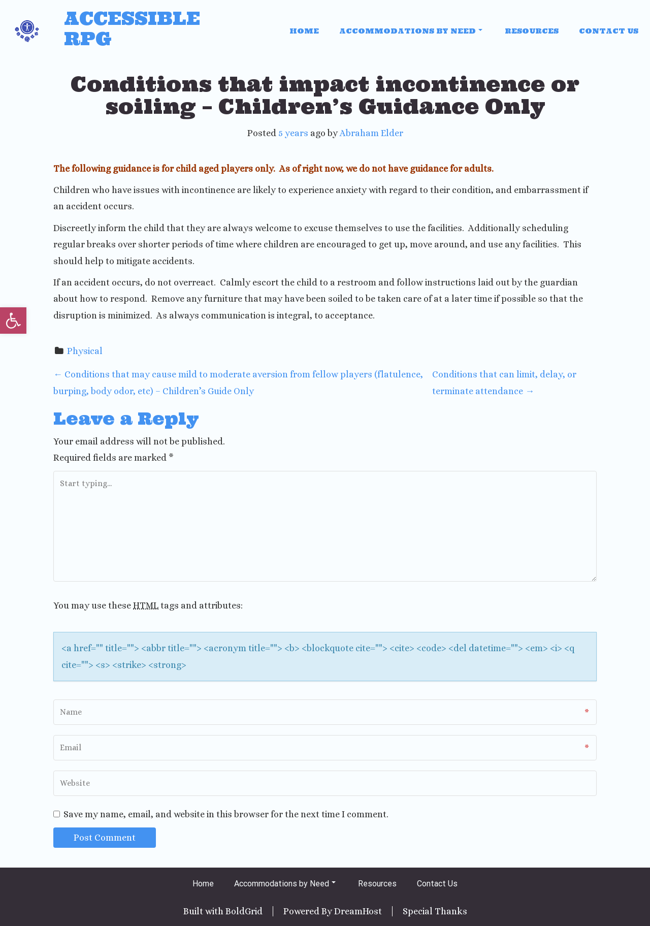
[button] (13, 320)
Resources (532, 31)
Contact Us (608, 31)
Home (304, 31)
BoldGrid (244, 911)
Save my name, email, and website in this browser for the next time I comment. (225, 814)
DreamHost (358, 911)
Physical (85, 351)
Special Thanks (435, 911)
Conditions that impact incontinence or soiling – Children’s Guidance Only (325, 95)
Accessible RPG (132, 29)
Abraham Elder (371, 133)
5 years (293, 133)
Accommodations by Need (410, 31)
